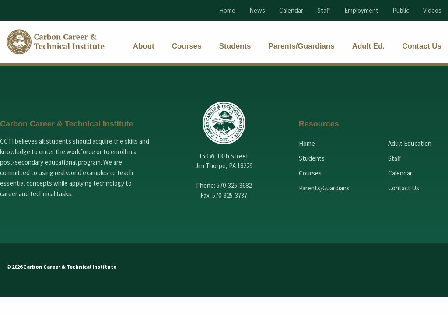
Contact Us (403, 188)
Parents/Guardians (324, 188)
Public (400, 10)
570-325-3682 (234, 185)
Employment (361, 10)
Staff (323, 10)
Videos (432, 10)
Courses (310, 173)
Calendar (291, 10)
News (257, 10)
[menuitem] (143, 46)
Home (227, 10)
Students (312, 158)
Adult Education (409, 143)
